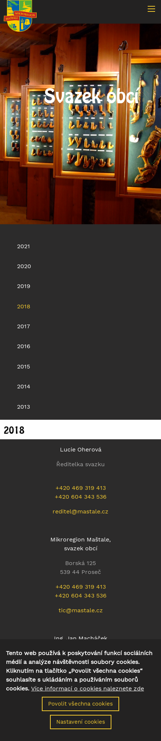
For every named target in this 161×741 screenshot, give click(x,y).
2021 (23, 246)
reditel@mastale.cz (80, 511)
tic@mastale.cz (80, 610)
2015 (23, 366)
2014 (23, 386)
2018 (23, 306)
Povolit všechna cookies (80, 710)
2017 (23, 326)
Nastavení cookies (80, 729)
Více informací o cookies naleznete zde (87, 696)
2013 (23, 406)
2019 (23, 286)
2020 (24, 266)
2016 (23, 346)
